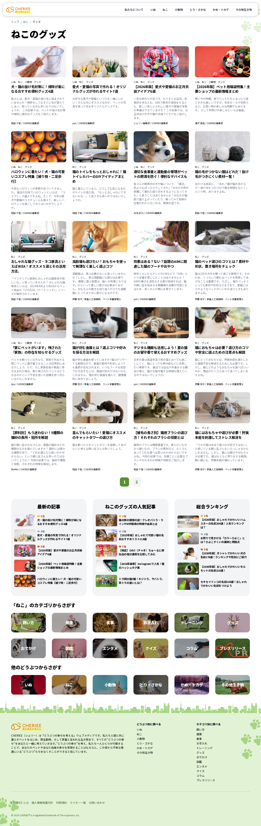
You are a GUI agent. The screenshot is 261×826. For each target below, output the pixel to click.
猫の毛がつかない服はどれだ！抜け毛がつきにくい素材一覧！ (222, 174)
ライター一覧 (78, 803)
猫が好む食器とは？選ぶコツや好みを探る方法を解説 (99, 350)
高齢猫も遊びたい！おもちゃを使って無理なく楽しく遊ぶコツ (99, 264)
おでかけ (201, 757)
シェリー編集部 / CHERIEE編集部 (151, 123)
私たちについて (134, 10)
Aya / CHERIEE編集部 (22, 384)
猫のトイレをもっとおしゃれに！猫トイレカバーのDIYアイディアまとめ (99, 176)
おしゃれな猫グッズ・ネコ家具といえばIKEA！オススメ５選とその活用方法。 (38, 266)
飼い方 (200, 729)
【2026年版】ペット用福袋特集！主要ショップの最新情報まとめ (222, 89)
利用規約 (61, 803)
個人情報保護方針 (42, 803)
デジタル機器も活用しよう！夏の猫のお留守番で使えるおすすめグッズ (160, 350)
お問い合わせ (97, 803)
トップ (15, 22)
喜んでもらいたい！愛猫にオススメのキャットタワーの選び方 (99, 435)
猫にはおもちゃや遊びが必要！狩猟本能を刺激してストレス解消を (222, 435)
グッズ (37, 81)
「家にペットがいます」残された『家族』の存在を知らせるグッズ (36, 350)
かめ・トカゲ (221, 10)
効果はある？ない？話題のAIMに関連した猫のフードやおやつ (160, 264)
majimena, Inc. (72, 815)
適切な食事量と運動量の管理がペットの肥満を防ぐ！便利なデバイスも (160, 174)
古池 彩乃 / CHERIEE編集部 (148, 213)
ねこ (165, 10)
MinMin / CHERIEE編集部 (24, 469)
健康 (199, 734)
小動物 (179, 10)
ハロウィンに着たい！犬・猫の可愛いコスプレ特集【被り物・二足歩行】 (38, 176)
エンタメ (201, 766)
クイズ (200, 771)
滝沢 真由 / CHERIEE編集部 (209, 123)
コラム (200, 775)
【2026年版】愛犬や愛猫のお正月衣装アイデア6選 (161, 89)
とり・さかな (198, 10)
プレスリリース (205, 780)
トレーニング (204, 748)
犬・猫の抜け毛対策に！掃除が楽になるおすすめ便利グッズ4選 (38, 89)
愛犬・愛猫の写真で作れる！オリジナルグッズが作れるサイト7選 (99, 89)
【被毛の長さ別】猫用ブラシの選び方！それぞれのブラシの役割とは (160, 435)
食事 (199, 739)
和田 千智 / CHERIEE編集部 (25, 123)
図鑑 (199, 762)
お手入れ (201, 743)
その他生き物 (244, 10)
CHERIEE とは (20, 803)
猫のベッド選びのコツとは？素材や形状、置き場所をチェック (222, 264)
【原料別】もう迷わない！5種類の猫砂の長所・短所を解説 (37, 435)
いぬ (153, 10)
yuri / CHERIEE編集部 (83, 123)
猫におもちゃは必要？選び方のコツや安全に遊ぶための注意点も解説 (222, 350)
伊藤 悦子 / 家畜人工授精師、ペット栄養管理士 (96, 299)
